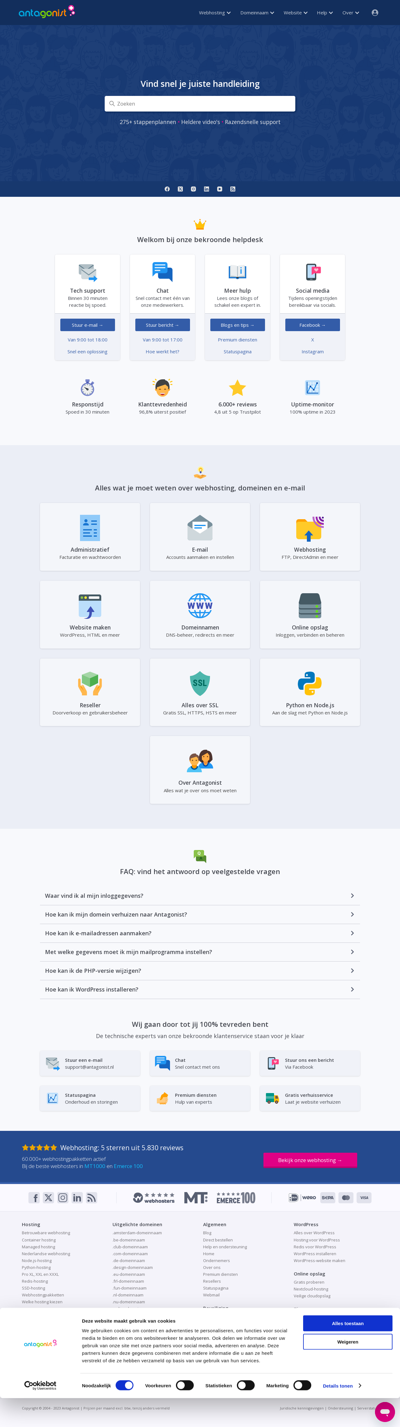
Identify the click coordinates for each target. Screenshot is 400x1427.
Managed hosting (38, 1247)
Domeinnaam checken (43, 1323)
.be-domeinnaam (128, 1240)
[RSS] (232, 189)
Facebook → (312, 325)
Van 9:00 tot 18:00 (88, 339)
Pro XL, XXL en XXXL (40, 1274)
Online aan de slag (311, 1317)
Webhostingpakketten (43, 1295)
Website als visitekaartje (317, 1331)
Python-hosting (36, 1267)
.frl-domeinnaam (128, 1281)
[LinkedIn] (206, 189)
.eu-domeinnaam (128, 1274)
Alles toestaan (348, 1352)
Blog (207, 1233)
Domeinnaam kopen (41, 1330)
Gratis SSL (212, 1316)
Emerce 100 (128, 1166)
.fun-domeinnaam (129, 1288)
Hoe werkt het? (162, 351)
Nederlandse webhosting (46, 1253)
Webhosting (215, 12)
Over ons (212, 1267)
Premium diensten (237, 339)
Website (296, 12)
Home (208, 1253)
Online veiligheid (219, 1323)
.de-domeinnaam (128, 1260)
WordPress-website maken (319, 1260)
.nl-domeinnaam (127, 1295)
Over (350, 12)
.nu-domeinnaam (128, 1302)
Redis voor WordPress (315, 1247)
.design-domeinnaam (132, 1267)
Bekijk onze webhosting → (310, 1160)
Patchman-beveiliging (223, 1330)
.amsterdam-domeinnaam (137, 1233)
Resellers (212, 1281)
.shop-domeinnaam (131, 1316)
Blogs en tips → (238, 325)
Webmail (211, 1295)
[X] (180, 189)
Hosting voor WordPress (317, 1240)
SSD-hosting (33, 1288)
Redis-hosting (35, 1281)
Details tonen (337, 1414)
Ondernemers (216, 1260)
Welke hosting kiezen (42, 1302)
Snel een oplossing (88, 351)
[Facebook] (167, 189)
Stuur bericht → (162, 325)
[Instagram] (193, 189)
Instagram (313, 351)
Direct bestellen (218, 1240)
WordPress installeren (315, 1253)
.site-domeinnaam (129, 1322)
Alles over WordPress (314, 1233)
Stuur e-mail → (87, 325)
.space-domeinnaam (132, 1329)
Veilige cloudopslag (312, 1296)
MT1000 (94, 1166)
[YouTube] (219, 189)
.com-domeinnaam (130, 1253)
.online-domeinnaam (132, 1308)
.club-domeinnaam (130, 1247)
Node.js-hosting (37, 1260)
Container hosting (39, 1240)
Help (325, 12)
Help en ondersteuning (225, 1247)
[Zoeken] (200, 104)
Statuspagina (238, 351)
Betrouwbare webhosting (46, 1233)
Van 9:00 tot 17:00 (162, 339)
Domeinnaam (257, 12)
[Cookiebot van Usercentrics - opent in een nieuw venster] (40, 1415)
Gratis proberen (309, 1282)
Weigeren (347, 1370)
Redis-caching (307, 1324)
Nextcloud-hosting (311, 1289)
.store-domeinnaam (131, 1336)
